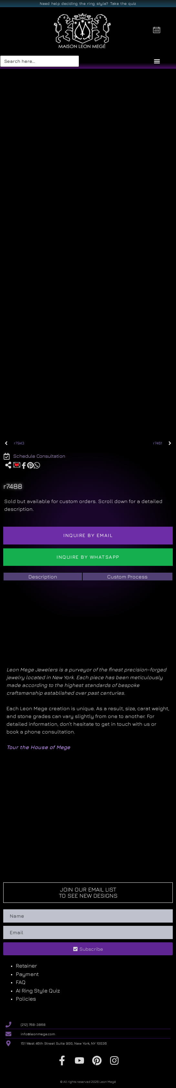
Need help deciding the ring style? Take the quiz (88, 3)
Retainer (26, 965)
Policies (26, 998)
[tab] (42, 576)
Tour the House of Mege (38, 747)
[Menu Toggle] (157, 61)
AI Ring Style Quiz (38, 990)
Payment (27, 974)
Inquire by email (88, 535)
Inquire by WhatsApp (88, 557)
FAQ (21, 982)
